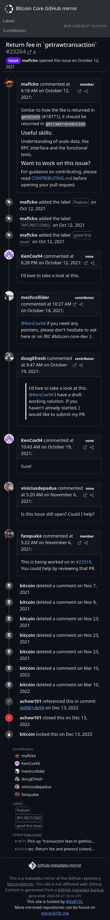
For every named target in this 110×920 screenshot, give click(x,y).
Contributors (14, 30)
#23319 (83, 562)
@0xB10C (74, 901)
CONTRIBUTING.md (51, 178)
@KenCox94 (33, 323)
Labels (9, 21)
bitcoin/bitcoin (20, 884)
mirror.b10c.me (55, 913)
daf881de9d (32, 708)
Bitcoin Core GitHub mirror (40, 9)
